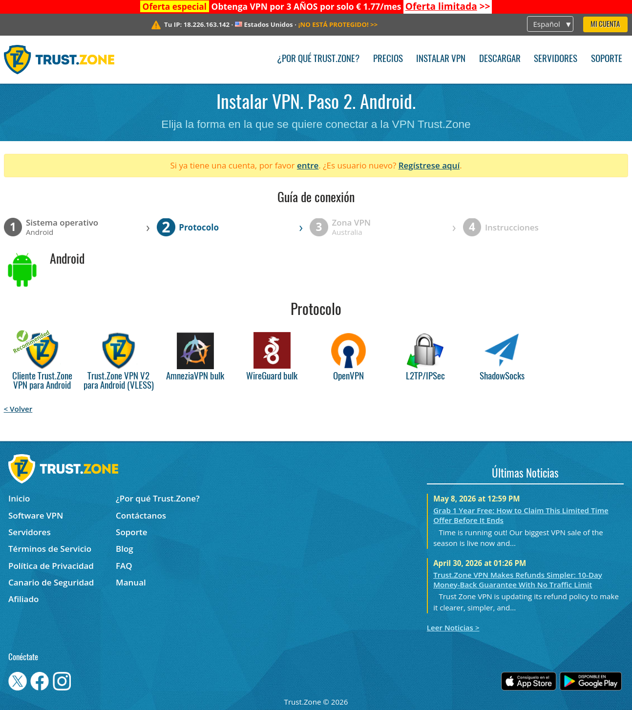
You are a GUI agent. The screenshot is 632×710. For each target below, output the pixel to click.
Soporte (606, 59)
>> (447, 6)
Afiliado (23, 599)
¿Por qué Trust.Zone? (318, 59)
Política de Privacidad (51, 565)
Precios (388, 59)
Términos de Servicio (49, 548)
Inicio (19, 498)
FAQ (124, 565)
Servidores (555, 59)
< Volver (18, 409)
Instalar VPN (440, 59)
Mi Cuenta (605, 24)
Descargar (500, 59)
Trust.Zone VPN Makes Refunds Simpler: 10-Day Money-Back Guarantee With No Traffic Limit (517, 579)
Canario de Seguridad (51, 582)
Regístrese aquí (429, 165)
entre (307, 165)
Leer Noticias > (453, 627)
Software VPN (35, 515)
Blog (124, 548)
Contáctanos (141, 515)
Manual (131, 582)
